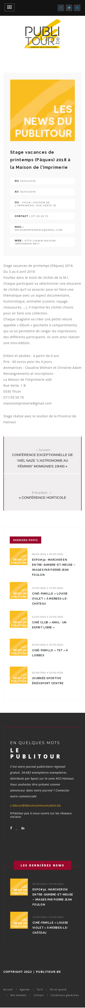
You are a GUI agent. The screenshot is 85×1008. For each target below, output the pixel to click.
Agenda (25, 989)
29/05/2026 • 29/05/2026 (47, 644)
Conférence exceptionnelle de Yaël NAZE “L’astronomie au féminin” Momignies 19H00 (42, 460)
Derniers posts (25, 540)
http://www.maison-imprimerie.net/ (36, 242)
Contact (39, 995)
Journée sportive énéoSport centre (47, 681)
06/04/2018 (28, 191)
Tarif (40, 989)
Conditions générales (65, 995)
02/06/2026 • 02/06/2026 (47, 672)
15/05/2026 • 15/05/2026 (47, 588)
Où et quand (58, 989)
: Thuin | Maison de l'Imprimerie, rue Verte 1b (35, 204)
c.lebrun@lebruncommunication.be (35, 805)
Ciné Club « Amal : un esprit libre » (49, 625)
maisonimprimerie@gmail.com (39, 229)
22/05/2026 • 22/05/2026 (47, 616)
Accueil (8, 989)
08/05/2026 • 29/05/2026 (47, 554)
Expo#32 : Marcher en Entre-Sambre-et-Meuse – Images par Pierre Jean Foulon (53, 567)
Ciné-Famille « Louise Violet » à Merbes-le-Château (50, 598)
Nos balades (18, 995)
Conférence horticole (44, 497)
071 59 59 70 (39, 216)
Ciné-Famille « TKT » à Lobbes (50, 653)
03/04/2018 (28, 181)
